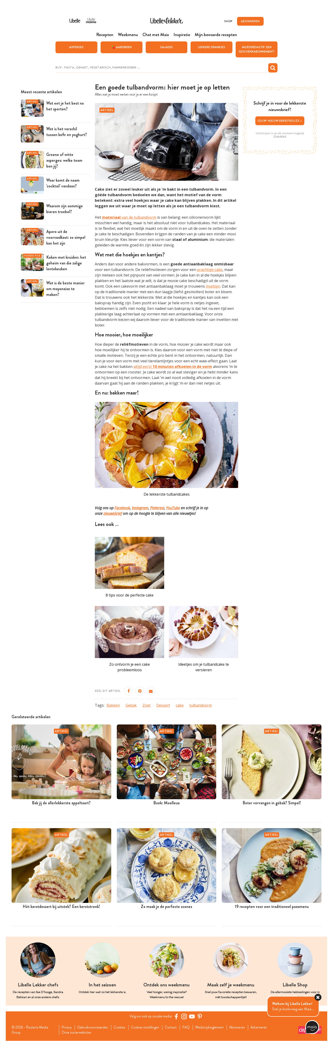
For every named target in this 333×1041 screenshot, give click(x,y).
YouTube (173, 507)
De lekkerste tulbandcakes (167, 494)
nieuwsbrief (112, 513)
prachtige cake (209, 269)
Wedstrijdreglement (214, 1027)
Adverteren (265, 1027)
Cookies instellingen (147, 1027)
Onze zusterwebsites (77, 1032)
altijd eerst (172, 366)
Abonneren (242, 1027)
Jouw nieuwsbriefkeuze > (279, 120)
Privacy (67, 1027)
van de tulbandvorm (129, 217)
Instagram (140, 507)
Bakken (113, 705)
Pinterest (157, 507)
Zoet (146, 705)
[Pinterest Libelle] (200, 1016)
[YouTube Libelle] (192, 1016)
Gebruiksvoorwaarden (94, 1027)
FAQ (190, 1027)
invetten (213, 286)
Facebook (122, 507)
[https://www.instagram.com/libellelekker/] (185, 1016)
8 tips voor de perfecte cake (130, 594)
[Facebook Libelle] (177, 1016)
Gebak (131, 705)
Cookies (121, 1027)
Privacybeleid (280, 136)
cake (180, 705)
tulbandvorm (200, 705)
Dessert (163, 705)
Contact (174, 1027)
